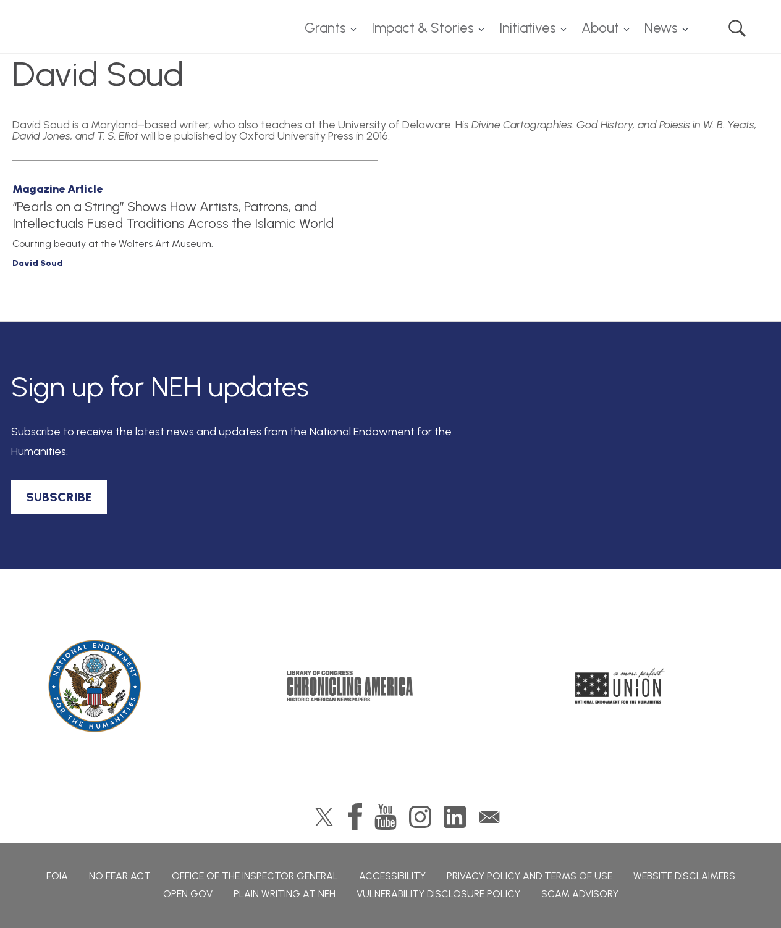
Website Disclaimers (684, 876)
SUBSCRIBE (59, 497)
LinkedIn (455, 817)
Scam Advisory (579, 894)
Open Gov (188, 894)
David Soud (37, 263)
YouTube (385, 817)
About (600, 28)
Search (737, 28)
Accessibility (392, 876)
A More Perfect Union (620, 685)
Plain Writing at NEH (285, 894)
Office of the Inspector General (255, 876)
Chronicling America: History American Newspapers (350, 686)
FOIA (57, 876)
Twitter (324, 817)
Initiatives (527, 28)
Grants (325, 28)
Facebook (355, 816)
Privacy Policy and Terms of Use (529, 876)
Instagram (420, 817)
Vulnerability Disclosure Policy (438, 894)
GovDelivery (489, 817)
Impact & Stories (422, 28)
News (661, 28)
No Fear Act (120, 876)
